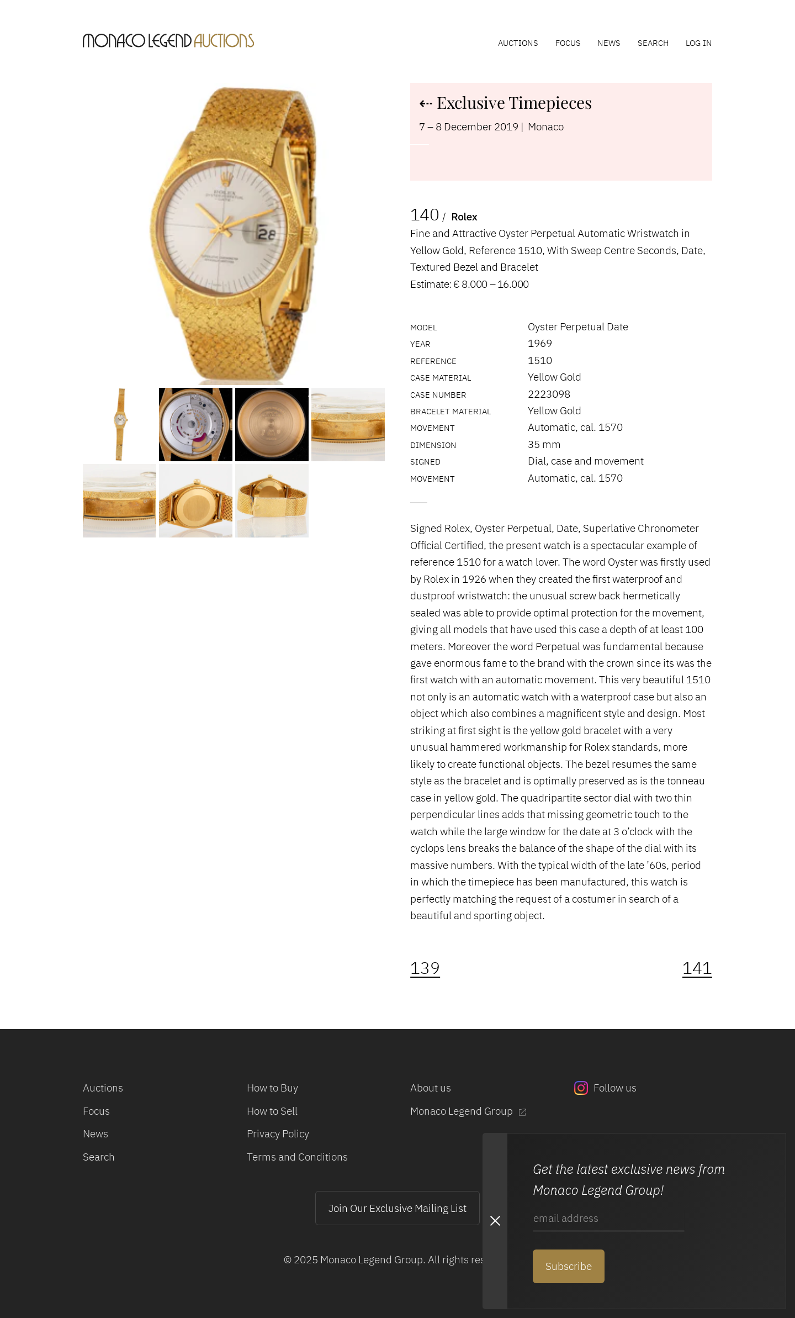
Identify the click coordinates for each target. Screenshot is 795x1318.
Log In (699, 42)
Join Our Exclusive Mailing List (397, 1208)
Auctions (518, 42)
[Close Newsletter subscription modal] (495, 1221)
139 (425, 967)
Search (653, 42)
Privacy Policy (278, 1133)
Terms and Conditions (297, 1156)
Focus (568, 42)
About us (430, 1087)
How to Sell (272, 1110)
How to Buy (272, 1087)
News (609, 42)
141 (697, 967)
